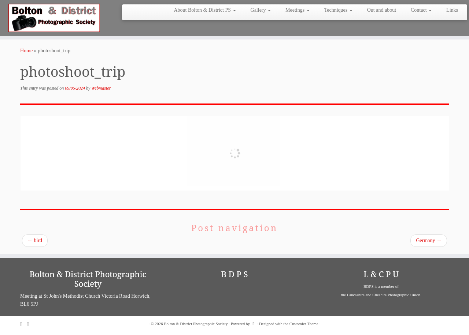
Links (452, 10)
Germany (429, 240)
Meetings (297, 10)
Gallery (261, 10)
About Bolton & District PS (205, 10)
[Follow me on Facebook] (30, 324)
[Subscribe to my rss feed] (23, 324)
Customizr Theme (303, 323)
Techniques (338, 10)
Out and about (381, 10)
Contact (421, 10)
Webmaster (101, 88)
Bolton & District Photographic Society (196, 323)
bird (34, 240)
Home (26, 50)
